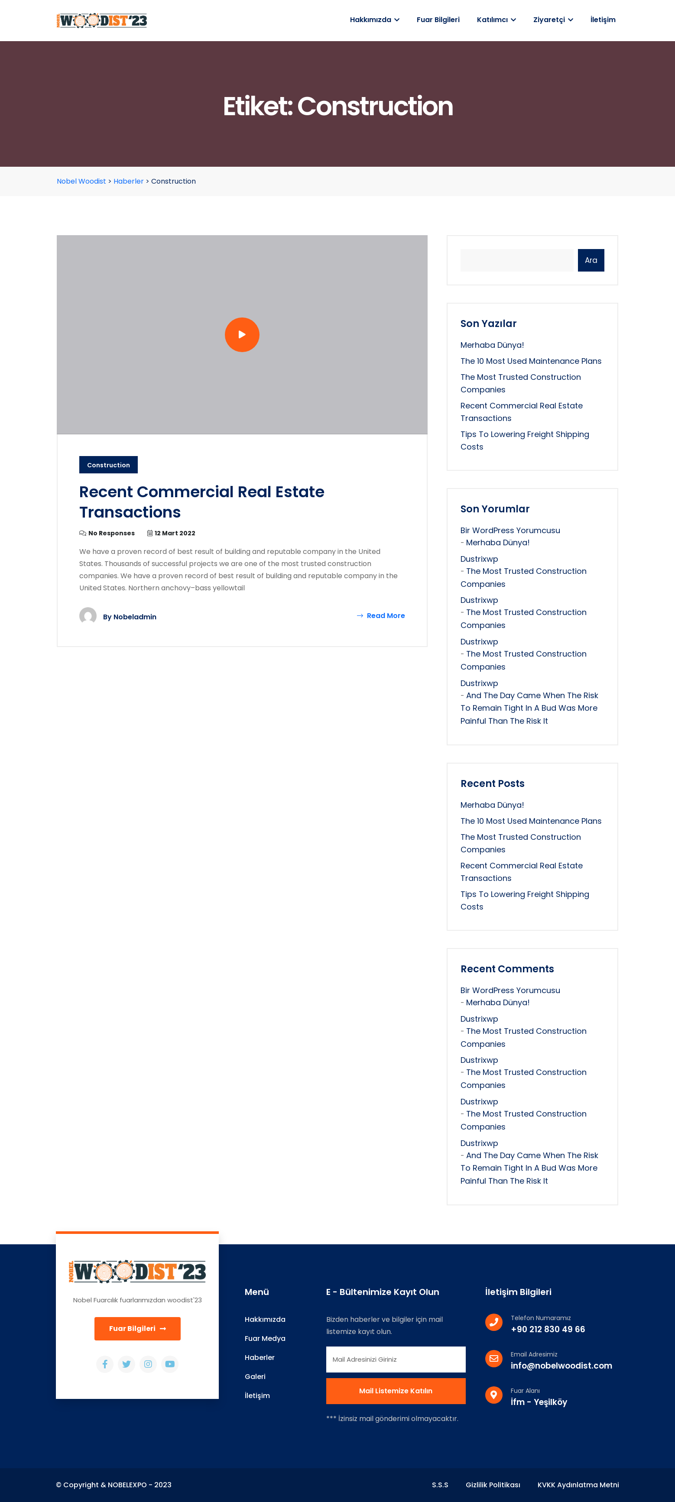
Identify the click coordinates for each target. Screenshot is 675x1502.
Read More (381, 616)
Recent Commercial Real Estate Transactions (202, 502)
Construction (108, 465)
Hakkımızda (374, 20)
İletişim (603, 20)
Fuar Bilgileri (438, 20)
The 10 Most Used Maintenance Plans (531, 361)
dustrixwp (479, 559)
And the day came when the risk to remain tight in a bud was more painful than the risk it (529, 708)
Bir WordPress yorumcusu (510, 530)
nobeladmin (135, 617)
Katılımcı (496, 20)
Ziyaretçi (553, 20)
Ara (591, 260)
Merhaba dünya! (492, 345)
